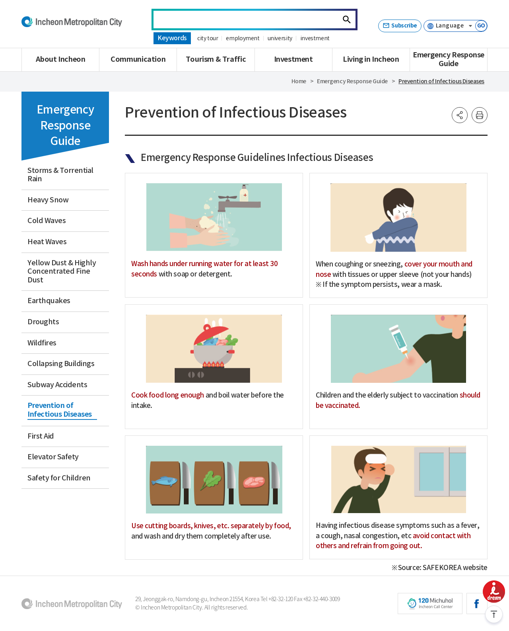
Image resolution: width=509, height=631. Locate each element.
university (279, 38)
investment (314, 38)
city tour (207, 38)
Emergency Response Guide (352, 81)
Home (298, 81)
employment (242, 38)
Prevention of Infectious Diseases (441, 81)
